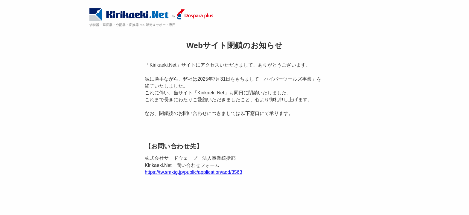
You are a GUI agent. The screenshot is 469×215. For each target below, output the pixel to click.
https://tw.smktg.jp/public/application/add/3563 (193, 172)
